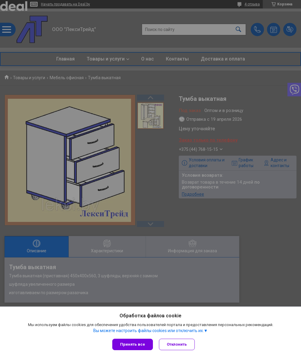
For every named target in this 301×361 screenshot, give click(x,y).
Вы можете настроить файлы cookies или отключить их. (148, 330)
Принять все (132, 344)
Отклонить (177, 344)
